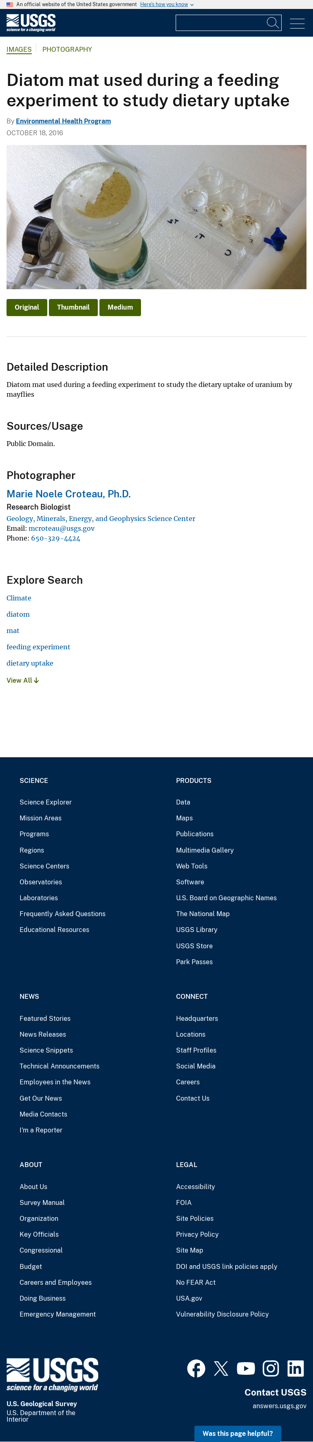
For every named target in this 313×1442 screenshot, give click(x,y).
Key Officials (39, 1234)
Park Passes (194, 962)
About (31, 1165)
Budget (31, 1267)
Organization (39, 1218)
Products (194, 781)
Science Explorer (46, 802)
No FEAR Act (196, 1282)
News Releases (43, 1034)
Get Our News (41, 1098)
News (29, 996)
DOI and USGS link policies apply (227, 1267)
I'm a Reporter (41, 1130)
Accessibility (195, 1187)
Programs (34, 834)
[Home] (31, 30)
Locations (190, 1034)
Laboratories (39, 898)
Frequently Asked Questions (63, 914)
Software (190, 882)
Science (34, 781)
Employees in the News (55, 1082)
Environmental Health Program (63, 121)
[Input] (229, 23)
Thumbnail (73, 307)
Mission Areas (41, 818)
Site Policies (195, 1218)
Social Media (196, 1066)
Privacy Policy (197, 1234)
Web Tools (191, 866)
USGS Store (194, 946)
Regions (32, 850)
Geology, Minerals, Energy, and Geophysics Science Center (101, 518)
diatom (18, 614)
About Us (33, 1187)
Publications (195, 834)
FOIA (184, 1203)
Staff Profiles (196, 1050)
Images (19, 49)
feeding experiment (39, 647)
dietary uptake (30, 663)
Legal (186, 1165)
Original (27, 307)
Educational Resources (54, 930)
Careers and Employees (56, 1282)
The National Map (203, 914)
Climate (19, 598)
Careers (188, 1082)
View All (23, 680)
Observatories (41, 882)
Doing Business (43, 1298)
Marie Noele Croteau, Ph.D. (69, 493)
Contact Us (192, 1098)
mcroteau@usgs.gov (62, 528)
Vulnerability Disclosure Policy (222, 1314)
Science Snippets (46, 1050)
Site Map (189, 1250)
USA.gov (189, 1298)
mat (13, 630)
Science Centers (44, 866)
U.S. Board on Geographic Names (226, 898)
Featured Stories (45, 1018)
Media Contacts (43, 1114)
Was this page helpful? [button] (238, 1434)
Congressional (41, 1250)
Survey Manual (42, 1203)
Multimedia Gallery (205, 850)
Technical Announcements (59, 1066)
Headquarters (197, 1018)
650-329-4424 (55, 538)
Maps (184, 818)
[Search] (273, 23)
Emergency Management (58, 1314)
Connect (192, 996)
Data (183, 802)
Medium (120, 307)
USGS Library (197, 930)
